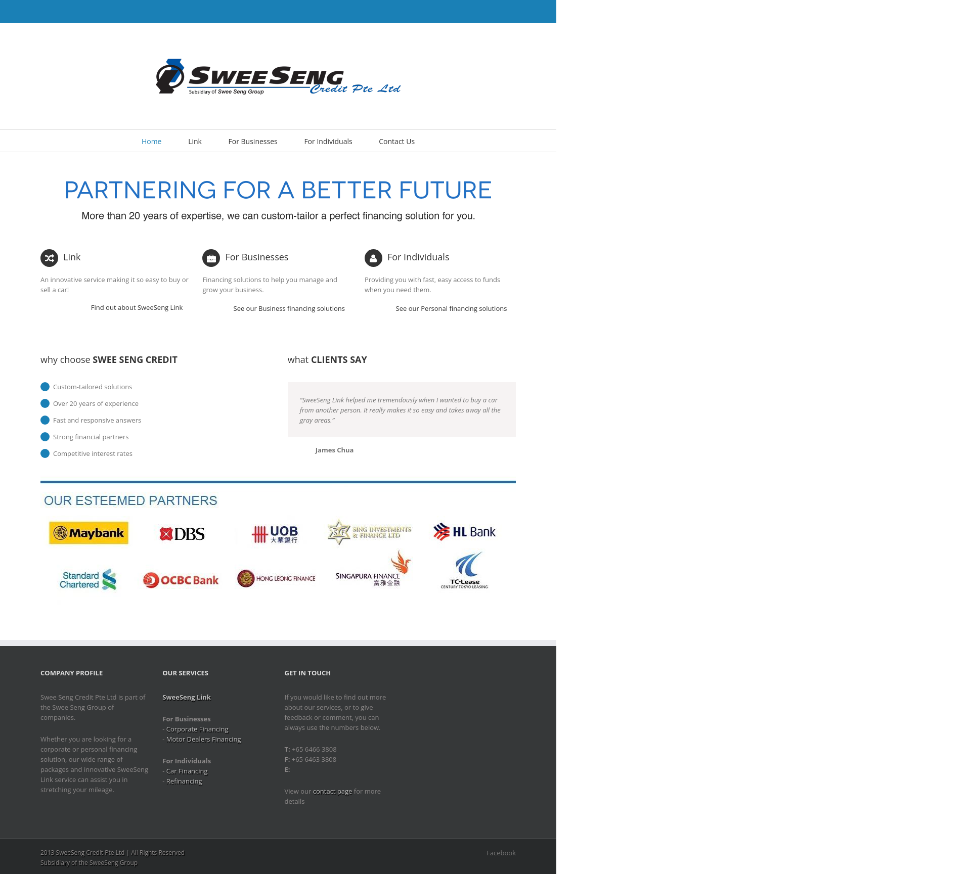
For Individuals (328, 141)
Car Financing (187, 770)
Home (152, 141)
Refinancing (184, 781)
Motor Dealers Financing (203, 739)
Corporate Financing (197, 728)
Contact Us (397, 141)
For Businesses (253, 141)
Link (195, 141)
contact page (332, 791)
